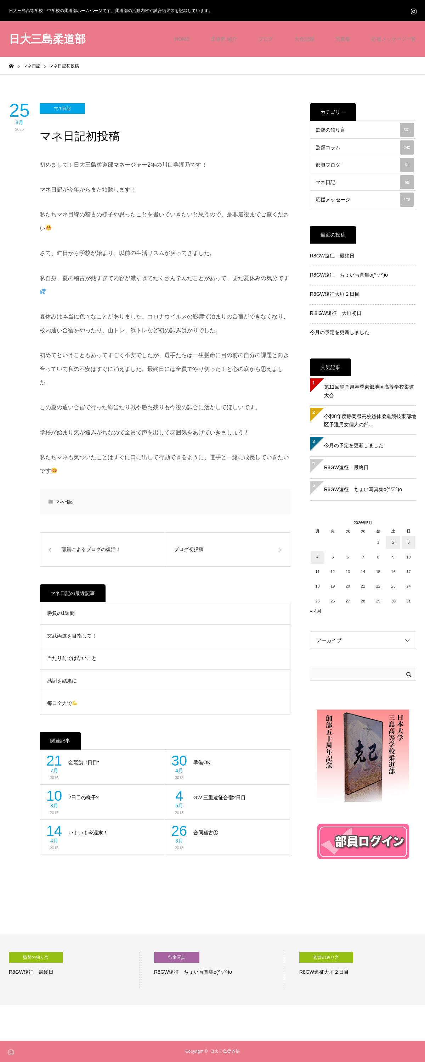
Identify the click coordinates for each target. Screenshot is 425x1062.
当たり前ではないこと (72, 658)
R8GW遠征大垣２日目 (334, 294)
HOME (182, 39)
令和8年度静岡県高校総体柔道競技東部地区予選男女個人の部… (370, 420)
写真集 (342, 39)
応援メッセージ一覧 (394, 39)
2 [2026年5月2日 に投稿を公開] (393, 542)
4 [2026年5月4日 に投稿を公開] (317, 557)
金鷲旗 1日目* (83, 762)
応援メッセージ (365, 200)
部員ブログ (365, 165)
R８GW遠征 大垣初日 (336, 313)
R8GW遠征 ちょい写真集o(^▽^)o (349, 275)
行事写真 (176, 957)
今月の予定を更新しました (339, 332)
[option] (74, 970)
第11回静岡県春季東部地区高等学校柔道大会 (369, 391)
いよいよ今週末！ (88, 832)
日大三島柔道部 (47, 39)
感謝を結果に (62, 681)
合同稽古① (205, 832)
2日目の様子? (83, 797)
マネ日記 (62, 108)
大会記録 (304, 39)
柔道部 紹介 (224, 39)
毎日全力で (62, 703)
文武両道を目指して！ (72, 636)
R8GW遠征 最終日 (332, 255)
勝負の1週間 (61, 613)
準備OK (201, 762)
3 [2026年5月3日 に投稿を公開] (408, 542)
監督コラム (365, 147)
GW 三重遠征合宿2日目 (219, 797)
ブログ (265, 39)
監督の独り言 (365, 130)
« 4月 (316, 611)
